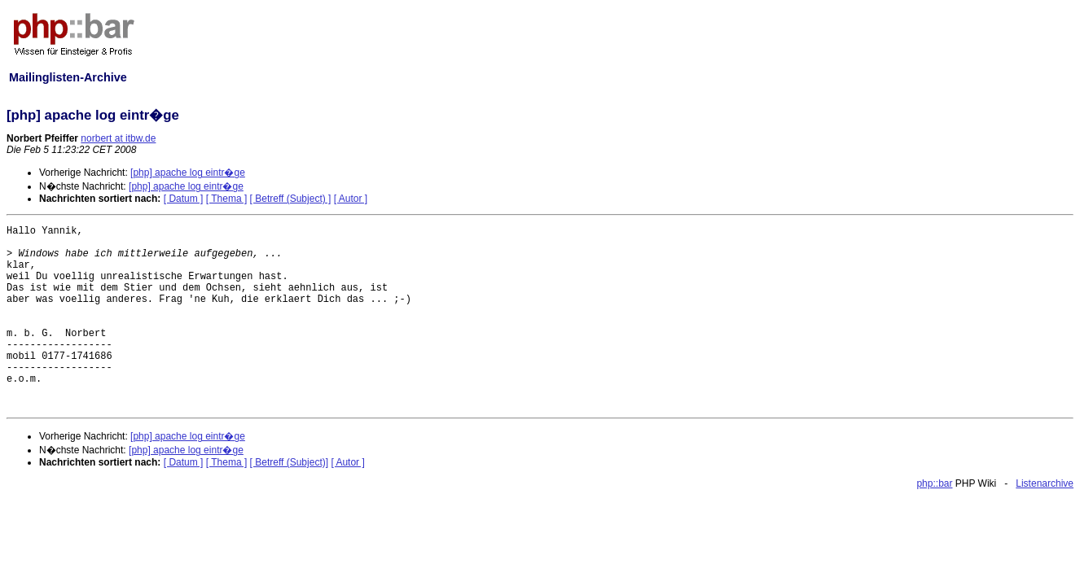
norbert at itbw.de (118, 138)
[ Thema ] (226, 198)
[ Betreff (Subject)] (289, 462)
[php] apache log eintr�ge (187, 172)
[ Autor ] (350, 198)
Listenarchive (1044, 483)
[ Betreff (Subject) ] (290, 198)
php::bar (934, 483)
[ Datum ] (184, 198)
